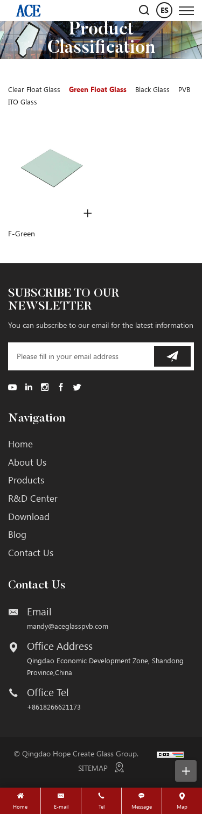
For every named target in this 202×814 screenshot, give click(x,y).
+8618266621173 (54, 706)
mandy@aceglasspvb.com (67, 625)
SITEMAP (93, 768)
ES (165, 10)
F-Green (21, 233)
